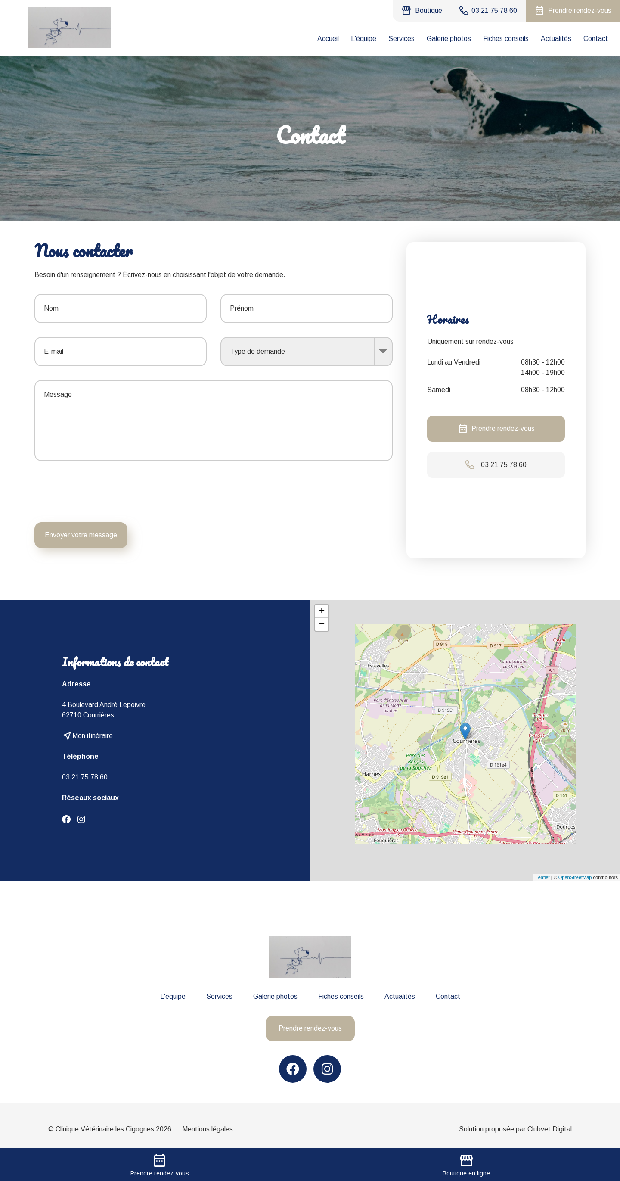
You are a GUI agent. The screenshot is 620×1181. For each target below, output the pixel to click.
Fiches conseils (506, 38)
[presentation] (327, 491)
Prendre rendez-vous (496, 429)
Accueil (328, 38)
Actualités (556, 38)
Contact (595, 38)
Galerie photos (449, 38)
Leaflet (543, 877)
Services (401, 38)
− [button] (322, 624)
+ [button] (322, 611)
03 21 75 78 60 (85, 777)
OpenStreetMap (575, 877)
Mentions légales (207, 1129)
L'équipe (363, 38)
